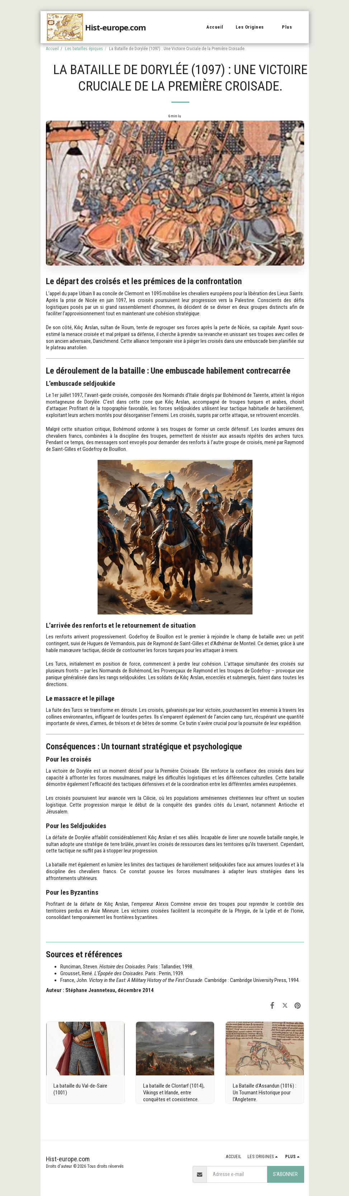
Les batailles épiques (84, 48)
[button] (253, 27)
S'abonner (285, 1174)
